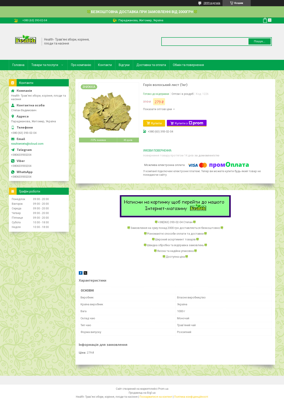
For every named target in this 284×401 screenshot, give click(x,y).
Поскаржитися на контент (156, 396)
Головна (18, 65)
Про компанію (81, 65)
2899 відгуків (211, 3)
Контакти (105, 65)
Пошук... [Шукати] (259, 41)
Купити (156, 123)
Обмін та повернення (188, 65)
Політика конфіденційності (191, 396)
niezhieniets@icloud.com (27, 143)
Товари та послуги (44, 65)
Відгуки (124, 65)
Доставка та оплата (151, 65)
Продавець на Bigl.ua (142, 392)
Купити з (189, 123)
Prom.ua (163, 388)
